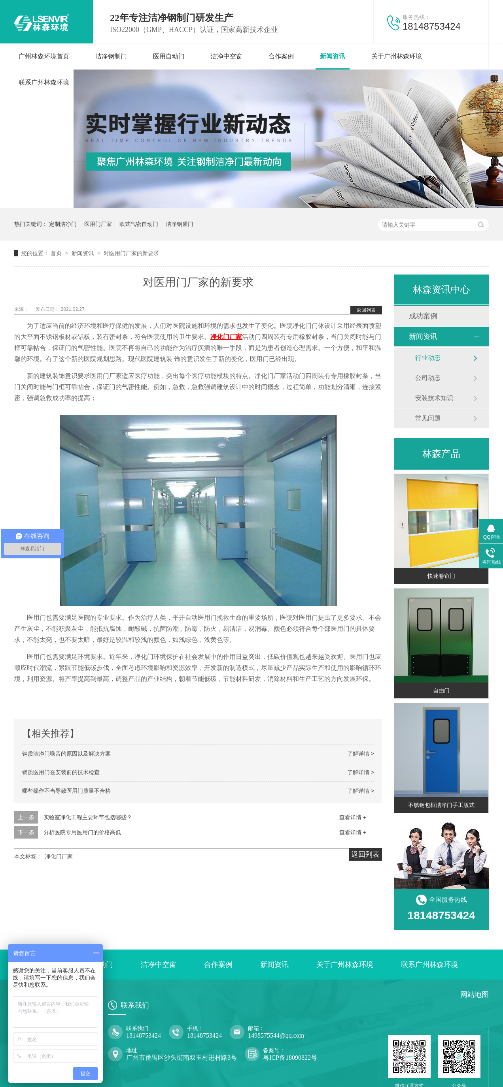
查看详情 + (352, 817)
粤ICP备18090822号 (290, 1057)
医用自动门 (169, 56)
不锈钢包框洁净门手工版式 (441, 805)
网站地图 (474, 995)
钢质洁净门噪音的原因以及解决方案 (66, 753)
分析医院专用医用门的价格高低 (82, 832)
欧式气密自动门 (138, 224)
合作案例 (281, 56)
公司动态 (428, 377)
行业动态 (428, 357)
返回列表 (366, 310)
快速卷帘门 (441, 576)
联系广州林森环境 (44, 82)
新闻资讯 (332, 56)
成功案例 (423, 316)
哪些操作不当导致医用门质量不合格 (66, 791)
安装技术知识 (434, 398)
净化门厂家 (59, 856)
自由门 (441, 690)
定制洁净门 (63, 224)
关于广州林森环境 (396, 56)
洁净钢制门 (111, 56)
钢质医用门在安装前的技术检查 (61, 772)
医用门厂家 (98, 224)
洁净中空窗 (226, 56)
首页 (57, 253)
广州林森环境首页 (44, 56)
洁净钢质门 (179, 224)
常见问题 (428, 418)
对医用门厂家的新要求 (131, 253)
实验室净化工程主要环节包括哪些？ (87, 817)
